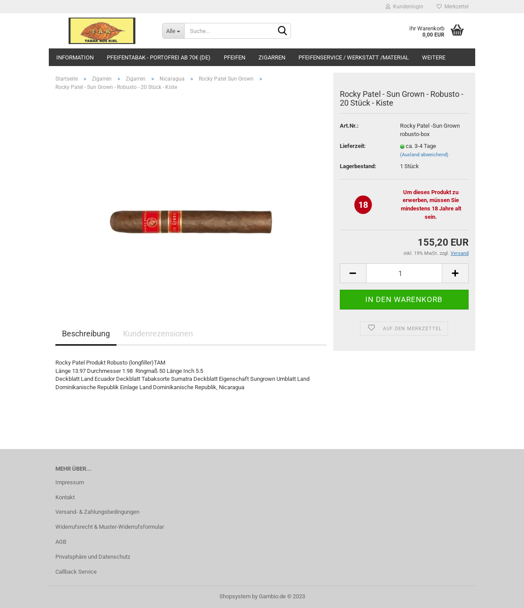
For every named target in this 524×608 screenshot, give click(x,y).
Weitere (433, 57)
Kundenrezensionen (158, 333)
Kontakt (65, 497)
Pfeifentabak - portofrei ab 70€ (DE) (159, 57)
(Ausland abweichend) (424, 155)
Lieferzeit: (353, 146)
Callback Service (76, 571)
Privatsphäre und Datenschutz (92, 556)
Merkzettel (453, 7)
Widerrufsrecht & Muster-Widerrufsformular (109, 526)
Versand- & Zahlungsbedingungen (97, 512)
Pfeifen (234, 57)
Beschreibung (86, 333)
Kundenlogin (404, 7)
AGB (60, 541)
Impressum (69, 482)
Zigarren (271, 57)
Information (75, 57)
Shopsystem (235, 596)
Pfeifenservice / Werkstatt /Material (353, 57)
